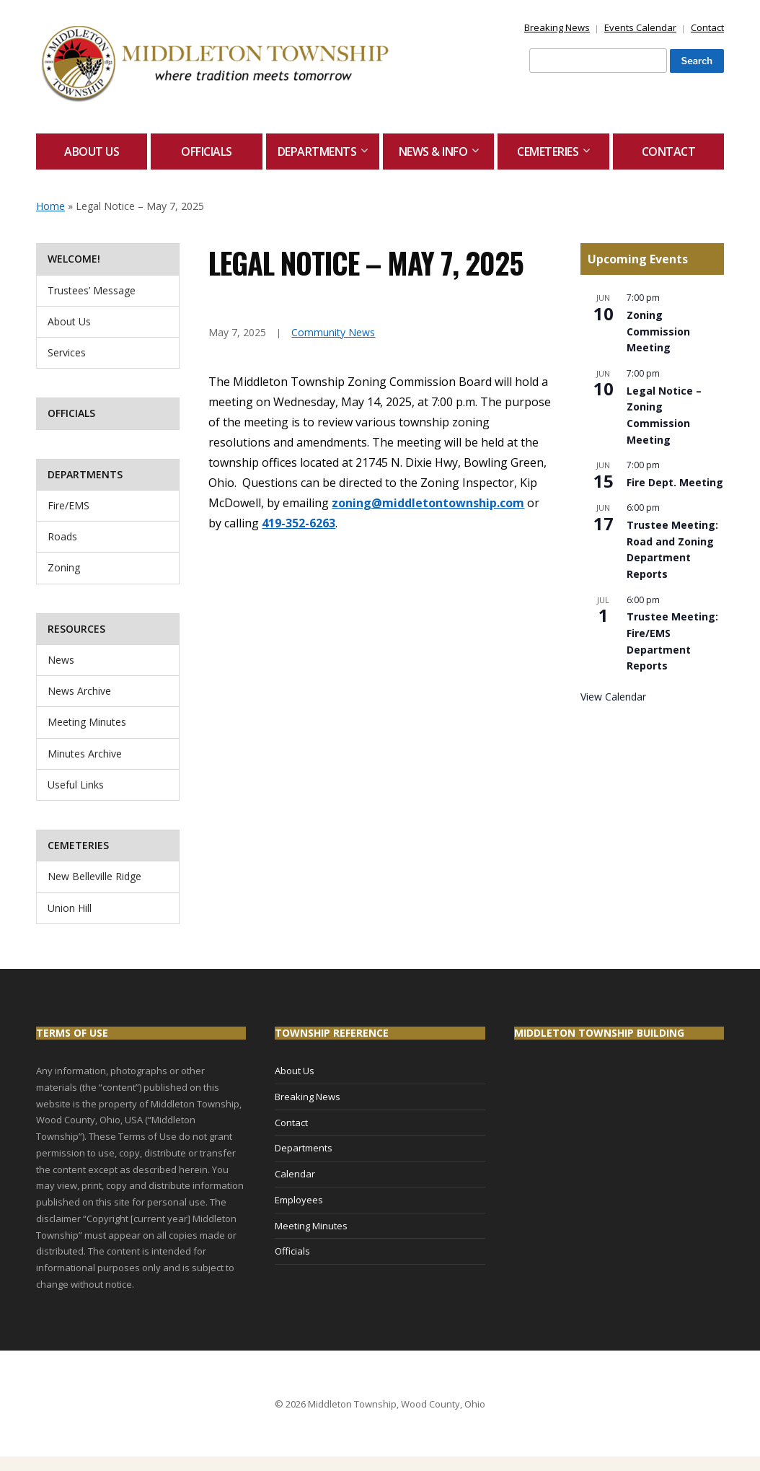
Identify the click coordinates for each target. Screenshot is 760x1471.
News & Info (433, 151)
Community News (333, 332)
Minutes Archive (85, 753)
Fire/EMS (68, 505)
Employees (299, 1199)
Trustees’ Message (92, 290)
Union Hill (70, 908)
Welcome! (74, 258)
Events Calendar (640, 27)
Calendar (295, 1173)
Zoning (64, 567)
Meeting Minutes (87, 722)
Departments (317, 151)
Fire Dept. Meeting (675, 482)
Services (67, 352)
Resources (76, 629)
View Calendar (613, 696)
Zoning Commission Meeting (658, 331)
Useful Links (76, 784)
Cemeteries (547, 151)
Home (50, 206)
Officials (206, 151)
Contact (707, 27)
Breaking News (557, 27)
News (61, 660)
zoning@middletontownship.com (428, 503)
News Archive (79, 691)
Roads (62, 536)
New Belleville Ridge (94, 876)
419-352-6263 (298, 523)
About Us (91, 151)
